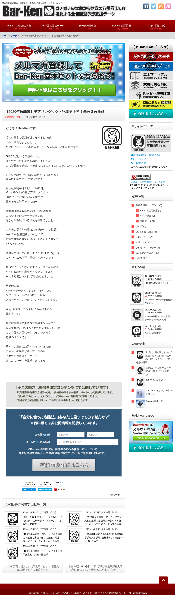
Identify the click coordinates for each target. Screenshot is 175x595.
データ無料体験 (87, 25)
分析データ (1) (147, 221)
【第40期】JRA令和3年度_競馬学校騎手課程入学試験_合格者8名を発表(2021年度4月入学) (104, 537)
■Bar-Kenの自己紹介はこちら (146, 155)
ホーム (5, 35)
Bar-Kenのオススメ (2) (147, 253)
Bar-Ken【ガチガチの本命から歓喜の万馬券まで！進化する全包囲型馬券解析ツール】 (87, 593)
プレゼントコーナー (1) (148, 247)
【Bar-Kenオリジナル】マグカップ (158, 392)
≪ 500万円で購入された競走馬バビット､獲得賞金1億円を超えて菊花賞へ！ (32, 568)
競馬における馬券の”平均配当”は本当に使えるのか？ (158, 371)
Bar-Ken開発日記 (154, 379)
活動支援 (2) (142, 258)
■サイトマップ (138, 159)
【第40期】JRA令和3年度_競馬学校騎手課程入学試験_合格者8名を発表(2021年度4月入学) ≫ (95, 568)
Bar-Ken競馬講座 (122, 25)
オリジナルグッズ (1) (147, 242)
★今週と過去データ (53, 25)
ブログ (14, 35)
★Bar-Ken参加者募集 (19, 25)
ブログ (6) (141, 226)
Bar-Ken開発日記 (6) (146, 231)
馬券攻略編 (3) (147, 216)
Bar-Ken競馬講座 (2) (150, 210)
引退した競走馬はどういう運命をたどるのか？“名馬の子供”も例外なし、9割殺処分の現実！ (42, 520)
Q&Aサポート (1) (144, 237)
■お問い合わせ (138, 162)
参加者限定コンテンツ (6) (149, 205)
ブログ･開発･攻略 (156, 25)
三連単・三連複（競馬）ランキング (148, 182)
